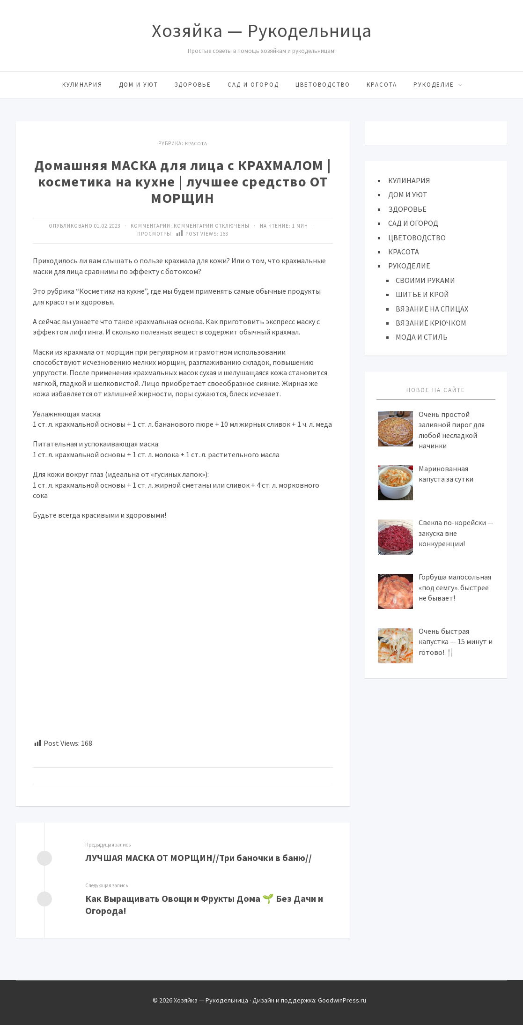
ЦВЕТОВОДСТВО (322, 85)
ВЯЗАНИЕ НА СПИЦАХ (432, 308)
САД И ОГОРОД (253, 85)
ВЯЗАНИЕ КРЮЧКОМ (431, 322)
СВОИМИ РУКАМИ (425, 280)
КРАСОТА (382, 85)
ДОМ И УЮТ (138, 85)
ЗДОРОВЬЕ (193, 85)
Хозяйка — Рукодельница (262, 30)
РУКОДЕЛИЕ (433, 85)
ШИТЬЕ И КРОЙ (422, 294)
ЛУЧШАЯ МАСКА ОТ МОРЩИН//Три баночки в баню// (199, 857)
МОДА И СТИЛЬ (422, 337)
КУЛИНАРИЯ (82, 85)
